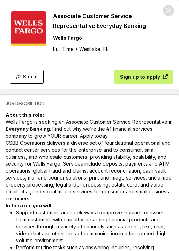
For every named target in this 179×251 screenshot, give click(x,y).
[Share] (27, 77)
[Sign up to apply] (143, 77)
